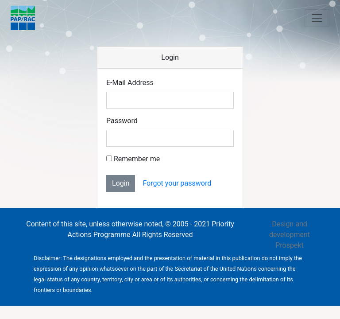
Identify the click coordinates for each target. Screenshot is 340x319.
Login (120, 183)
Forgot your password (177, 183)
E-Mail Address (130, 82)
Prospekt (289, 245)
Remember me (133, 159)
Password (122, 121)
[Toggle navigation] (317, 18)
